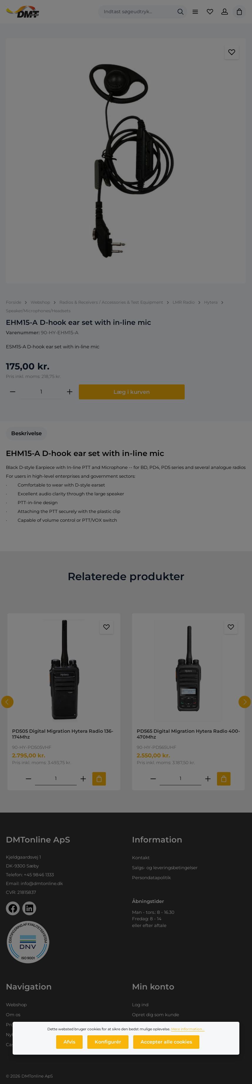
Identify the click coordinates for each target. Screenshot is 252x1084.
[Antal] (41, 391)
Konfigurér (108, 1045)
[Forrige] (7, 702)
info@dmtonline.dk (42, 883)
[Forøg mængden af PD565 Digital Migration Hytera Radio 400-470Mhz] (207, 778)
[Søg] (180, 11)
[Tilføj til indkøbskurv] (99, 779)
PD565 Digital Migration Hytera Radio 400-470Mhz (188, 734)
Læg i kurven (132, 392)
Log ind (140, 1004)
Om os (13, 1014)
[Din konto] (224, 11)
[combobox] (136, 11)
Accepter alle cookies (166, 1045)
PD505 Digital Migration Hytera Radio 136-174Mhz (62, 734)
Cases (12, 1044)
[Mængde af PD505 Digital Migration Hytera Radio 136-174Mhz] (56, 778)
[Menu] (195, 11)
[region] (126, 160)
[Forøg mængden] (69, 391)
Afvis (69, 1045)
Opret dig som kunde (155, 1014)
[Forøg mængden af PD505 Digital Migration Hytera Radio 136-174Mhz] (83, 778)
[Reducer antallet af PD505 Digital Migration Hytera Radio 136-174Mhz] (28, 778)
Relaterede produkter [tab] (126, 576)
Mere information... (188, 1032)
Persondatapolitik (151, 877)
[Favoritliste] (210, 11)
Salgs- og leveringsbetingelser (165, 867)
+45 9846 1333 (39, 874)
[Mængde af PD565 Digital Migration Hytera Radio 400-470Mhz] (180, 778)
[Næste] (244, 702)
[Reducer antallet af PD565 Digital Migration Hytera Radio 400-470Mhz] (153, 778)
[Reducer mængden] (12, 391)
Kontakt (141, 857)
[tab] (26, 433)
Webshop (16, 1004)
